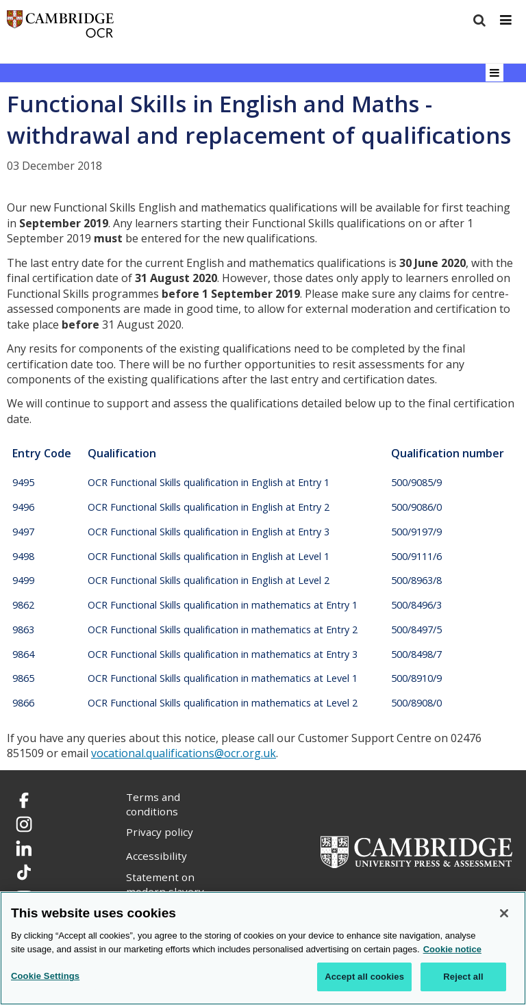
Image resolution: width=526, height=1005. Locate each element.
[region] (263, 948)
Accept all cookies (364, 976)
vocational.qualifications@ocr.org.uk (183, 753)
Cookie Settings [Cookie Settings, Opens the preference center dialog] (45, 976)
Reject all (463, 976)
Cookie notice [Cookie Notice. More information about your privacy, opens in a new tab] (452, 949)
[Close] (504, 913)
